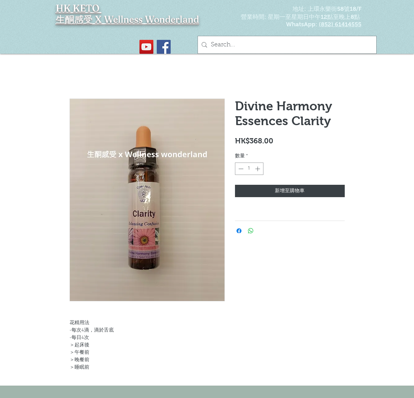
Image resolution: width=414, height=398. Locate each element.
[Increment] (258, 169)
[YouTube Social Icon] (146, 47)
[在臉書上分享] (239, 231)
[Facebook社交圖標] (164, 47)
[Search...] (287, 44)
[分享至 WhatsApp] (250, 231)
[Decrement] (240, 169)
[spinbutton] (249, 169)
